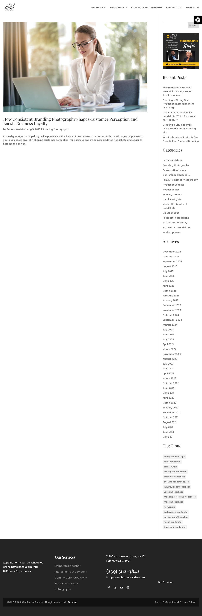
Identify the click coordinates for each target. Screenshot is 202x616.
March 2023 (169, 378)
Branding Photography (55, 129)
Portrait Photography (175, 222)
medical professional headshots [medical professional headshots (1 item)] (180, 496)
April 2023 (168, 373)
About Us (97, 7)
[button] (198, 20)
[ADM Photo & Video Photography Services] (181, 68)
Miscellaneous (171, 213)
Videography (63, 589)
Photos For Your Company (71, 572)
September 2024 (172, 319)
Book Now (192, 7)
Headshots (117, 7)
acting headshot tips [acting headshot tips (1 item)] (174, 456)
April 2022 (168, 397)
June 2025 (169, 276)
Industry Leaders (172, 194)
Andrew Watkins (16, 129)
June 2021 (168, 432)
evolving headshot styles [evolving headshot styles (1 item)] (176, 481)
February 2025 (171, 295)
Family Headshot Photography (180, 179)
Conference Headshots (176, 175)
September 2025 (172, 261)
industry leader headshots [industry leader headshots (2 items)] (177, 486)
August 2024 (170, 324)
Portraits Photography (146, 7)
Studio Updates (172, 232)
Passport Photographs (176, 217)
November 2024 (172, 310)
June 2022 (169, 388)
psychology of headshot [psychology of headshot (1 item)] (176, 517)
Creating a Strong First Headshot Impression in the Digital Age (178, 104)
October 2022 (171, 383)
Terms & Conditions (166, 602)
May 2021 (168, 437)
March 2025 (169, 290)
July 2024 (168, 329)
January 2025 (170, 300)
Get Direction (165, 582)
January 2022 (170, 407)
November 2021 (171, 412)
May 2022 (168, 393)
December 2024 (172, 305)
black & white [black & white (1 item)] (170, 466)
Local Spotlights (172, 199)
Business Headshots (174, 170)
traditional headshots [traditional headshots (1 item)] (174, 527)
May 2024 (168, 339)
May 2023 (168, 368)
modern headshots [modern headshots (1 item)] (173, 502)
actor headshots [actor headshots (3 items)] (172, 461)
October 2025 (171, 256)
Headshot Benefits (173, 184)
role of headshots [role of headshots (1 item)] (172, 522)
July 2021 (168, 427)
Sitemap (72, 602)
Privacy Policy (187, 602)
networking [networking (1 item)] (169, 507)
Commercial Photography (71, 577)
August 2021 (170, 422)
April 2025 (168, 285)
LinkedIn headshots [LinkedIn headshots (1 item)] (173, 492)
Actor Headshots (172, 160)
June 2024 (169, 334)
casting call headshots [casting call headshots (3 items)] (175, 471)
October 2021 (170, 417)
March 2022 (169, 402)
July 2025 (168, 271)
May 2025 (168, 281)
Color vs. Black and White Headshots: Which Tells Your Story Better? (179, 116)
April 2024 (168, 344)
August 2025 (170, 266)
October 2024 (171, 315)
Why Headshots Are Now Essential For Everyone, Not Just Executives (178, 91)
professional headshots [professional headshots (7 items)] (175, 512)
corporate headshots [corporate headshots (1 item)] (174, 476)
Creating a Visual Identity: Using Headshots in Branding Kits (179, 128)
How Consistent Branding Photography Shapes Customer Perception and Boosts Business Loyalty (70, 121)
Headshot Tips (171, 189)
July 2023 (168, 363)
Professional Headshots (176, 227)
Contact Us (173, 7)
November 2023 (172, 354)
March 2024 (169, 349)
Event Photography (67, 583)
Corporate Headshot (67, 566)
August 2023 (170, 359)
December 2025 (172, 251)
